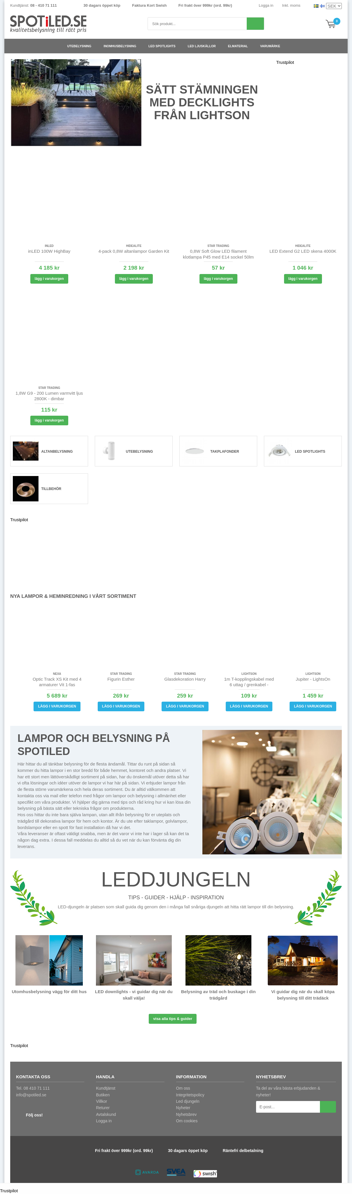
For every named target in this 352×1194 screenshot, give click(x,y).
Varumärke (272, 46)
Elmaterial (240, 46)
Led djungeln (187, 1101)
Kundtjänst (105, 1088)
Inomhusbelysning (122, 46)
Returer (103, 1107)
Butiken (103, 1095)
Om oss (183, 1088)
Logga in (266, 5)
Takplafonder (224, 451)
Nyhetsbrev (186, 1114)
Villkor (101, 1101)
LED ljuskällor (204, 46)
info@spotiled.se (31, 1095)
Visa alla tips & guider (172, 1018)
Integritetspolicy (190, 1095)
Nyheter (183, 1107)
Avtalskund (106, 1114)
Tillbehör (51, 489)
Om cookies (187, 1121)
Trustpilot (285, 62)
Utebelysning (81, 46)
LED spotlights (164, 46)
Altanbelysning (57, 451)
